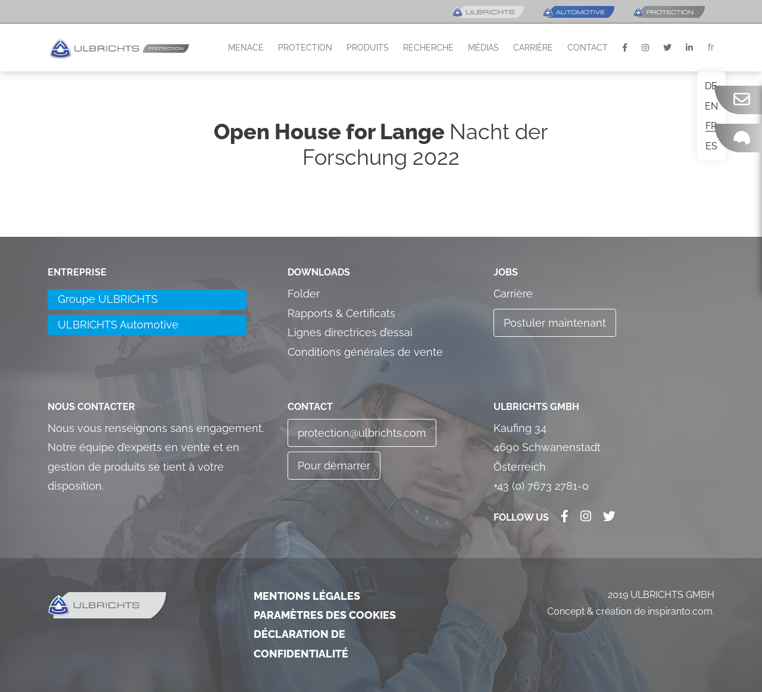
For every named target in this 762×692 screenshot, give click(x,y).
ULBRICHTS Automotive (118, 324)
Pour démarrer (334, 465)
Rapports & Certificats (341, 313)
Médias (483, 47)
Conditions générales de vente (365, 352)
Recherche (428, 47)
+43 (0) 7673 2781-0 (541, 486)
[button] (119, 47)
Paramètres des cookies (325, 615)
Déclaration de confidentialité (301, 643)
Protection (305, 47)
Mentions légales (307, 596)
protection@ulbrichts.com (362, 433)
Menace (246, 47)
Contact (587, 47)
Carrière (533, 47)
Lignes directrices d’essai (350, 332)
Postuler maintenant (555, 323)
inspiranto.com (680, 611)
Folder (304, 293)
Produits (367, 47)
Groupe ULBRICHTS (108, 299)
